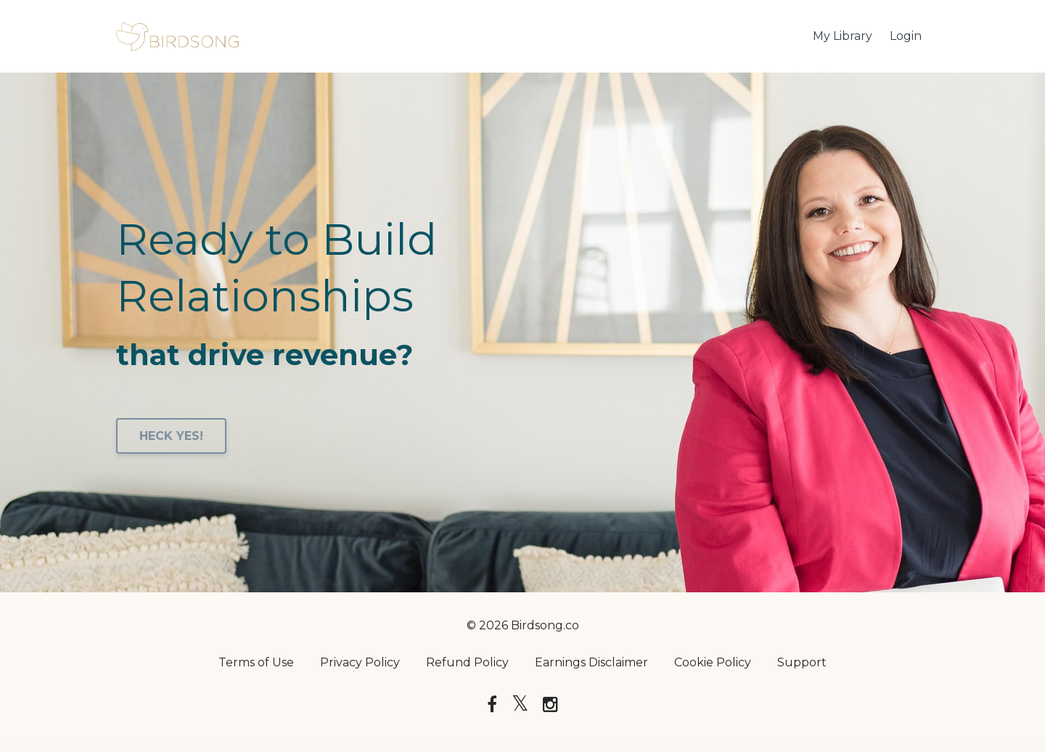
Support (802, 662)
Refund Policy (467, 662)
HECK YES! (171, 436)
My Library (842, 36)
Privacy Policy (360, 662)
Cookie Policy (712, 662)
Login (906, 36)
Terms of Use (256, 662)
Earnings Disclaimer (591, 662)
